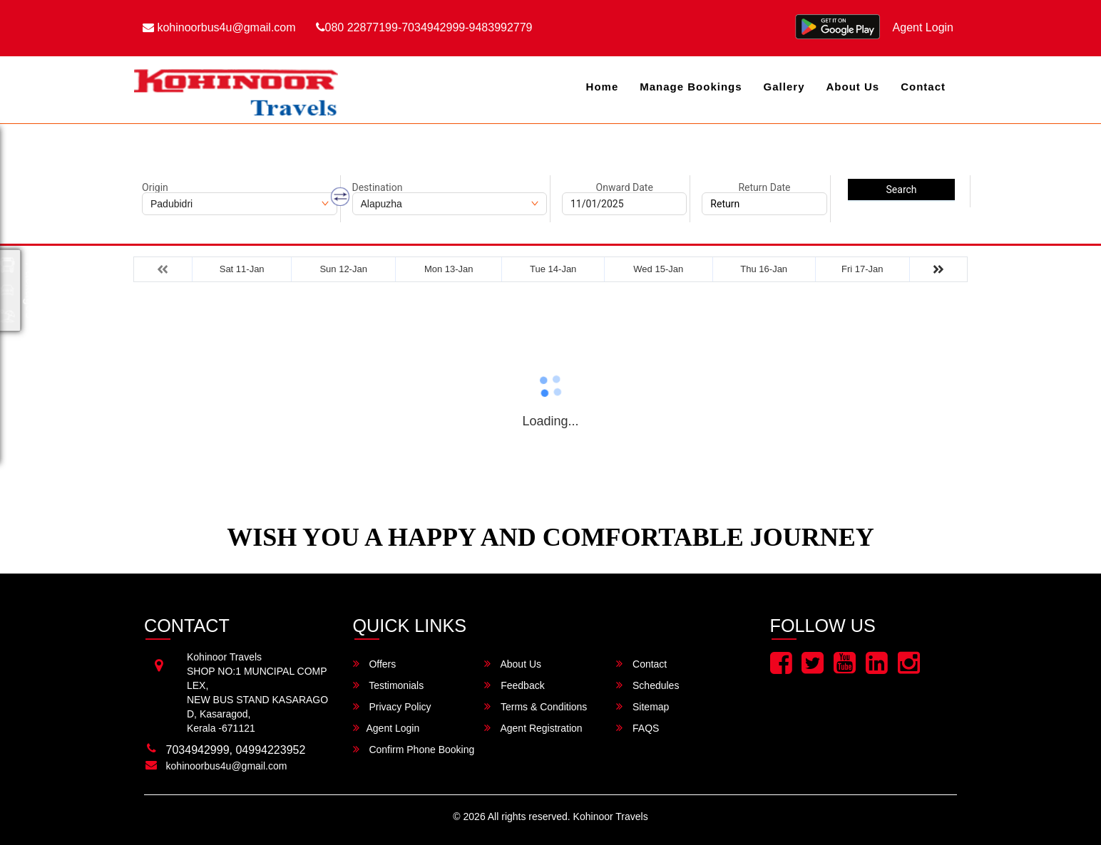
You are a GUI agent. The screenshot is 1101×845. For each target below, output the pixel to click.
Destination (377, 187)
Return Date (764, 187)
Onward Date (624, 187)
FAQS (637, 728)
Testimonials (388, 685)
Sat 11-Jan (242, 269)
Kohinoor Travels (610, 816)
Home (602, 87)
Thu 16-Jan (763, 269)
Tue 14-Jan (553, 269)
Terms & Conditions (535, 706)
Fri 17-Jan (862, 269)
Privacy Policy (392, 706)
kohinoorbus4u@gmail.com (219, 27)
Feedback (514, 685)
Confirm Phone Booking (414, 749)
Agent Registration (533, 728)
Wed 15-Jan (658, 269)
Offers (374, 664)
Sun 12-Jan (343, 269)
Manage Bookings (691, 87)
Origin (155, 187)
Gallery (784, 87)
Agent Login (923, 27)
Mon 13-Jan (448, 269)
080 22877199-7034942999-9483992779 (424, 27)
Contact (923, 87)
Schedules (647, 685)
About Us (852, 87)
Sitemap (642, 706)
